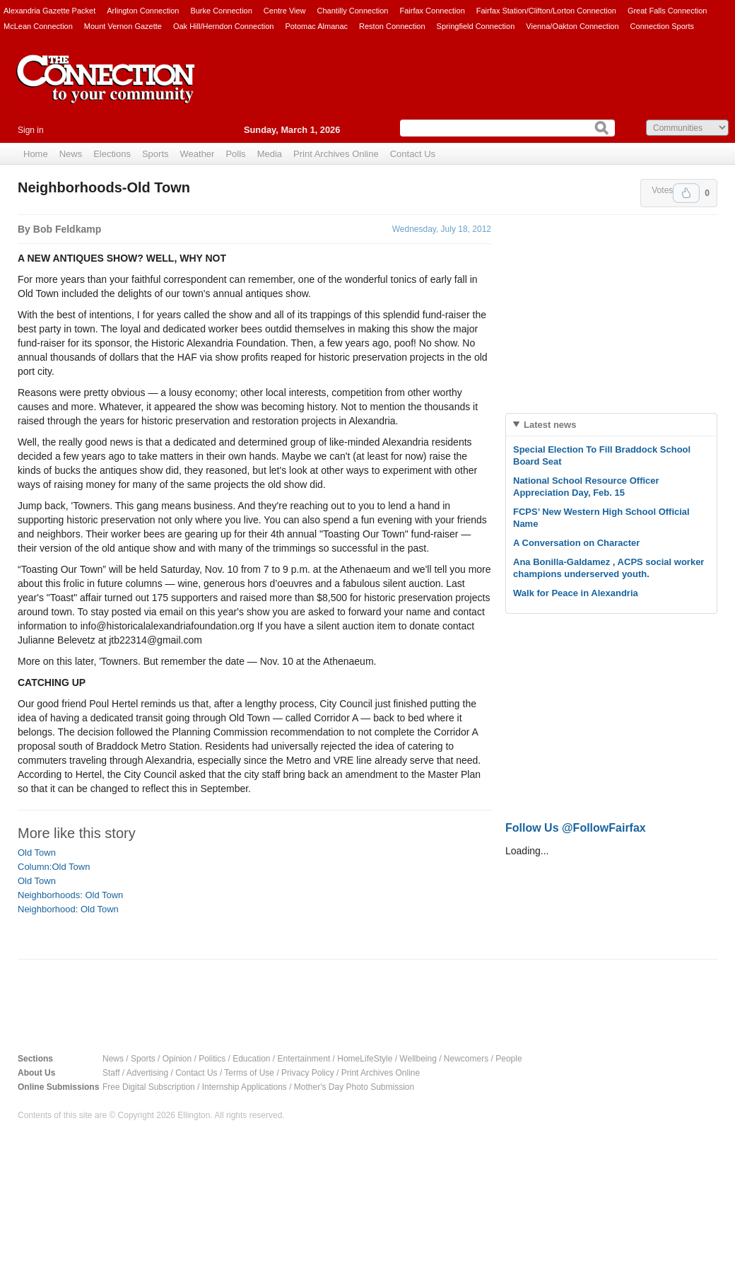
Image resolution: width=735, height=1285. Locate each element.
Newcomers (466, 1059)
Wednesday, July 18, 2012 (441, 229)
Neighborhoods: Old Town (70, 895)
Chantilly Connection (353, 10)
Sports (155, 154)
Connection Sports (662, 26)
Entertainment (304, 1059)
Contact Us (412, 154)
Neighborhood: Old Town (68, 909)
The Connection (106, 90)
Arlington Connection (143, 10)
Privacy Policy (307, 1073)
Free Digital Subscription (148, 1087)
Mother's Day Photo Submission (354, 1087)
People (508, 1059)
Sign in (31, 130)
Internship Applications (244, 1087)
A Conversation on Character (576, 542)
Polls (235, 154)
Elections (112, 154)
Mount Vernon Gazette (123, 26)
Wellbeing (417, 1059)
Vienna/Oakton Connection (572, 26)
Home (35, 154)
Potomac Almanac (316, 26)
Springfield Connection (476, 26)
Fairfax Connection (431, 10)
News (71, 154)
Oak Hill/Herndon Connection (223, 26)
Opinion (177, 1059)
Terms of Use (249, 1073)
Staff (110, 1073)
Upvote (686, 193)
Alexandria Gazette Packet (49, 10)
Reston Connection (392, 26)
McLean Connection (38, 26)
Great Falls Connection (667, 10)
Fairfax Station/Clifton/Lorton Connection (546, 10)
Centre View (285, 10)
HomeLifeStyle (364, 1059)
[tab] (611, 425)
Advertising (147, 1073)
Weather (197, 154)
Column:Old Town (54, 866)
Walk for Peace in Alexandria (575, 593)
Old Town (37, 852)
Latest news (550, 424)
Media (269, 154)
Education (251, 1059)
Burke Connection (221, 10)
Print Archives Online (336, 154)
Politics (212, 1059)
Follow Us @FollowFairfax (575, 828)
